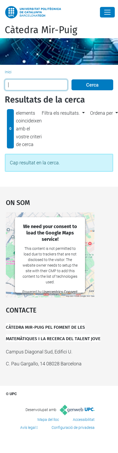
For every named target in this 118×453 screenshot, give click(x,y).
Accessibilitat (84, 419)
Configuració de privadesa (73, 427)
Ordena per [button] (101, 113)
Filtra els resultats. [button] (61, 113)
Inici (8, 72)
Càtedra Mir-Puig (41, 30)
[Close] (107, 12)
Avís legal (28, 427)
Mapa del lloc (48, 419)
